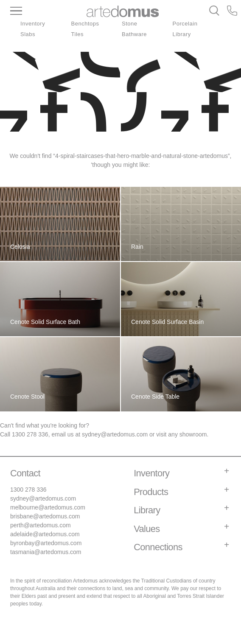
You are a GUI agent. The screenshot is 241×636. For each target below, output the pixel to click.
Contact (25, 473)
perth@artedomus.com (40, 525)
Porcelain (185, 23)
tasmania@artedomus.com (45, 552)
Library (182, 34)
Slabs (27, 34)
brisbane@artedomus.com (45, 516)
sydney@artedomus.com (115, 434)
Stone (129, 23)
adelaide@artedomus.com (45, 534)
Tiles (77, 34)
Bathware (134, 34)
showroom (193, 434)
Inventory (32, 23)
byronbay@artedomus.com (45, 543)
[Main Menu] (40, 11)
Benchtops (85, 23)
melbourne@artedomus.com (47, 507)
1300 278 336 (30, 434)
